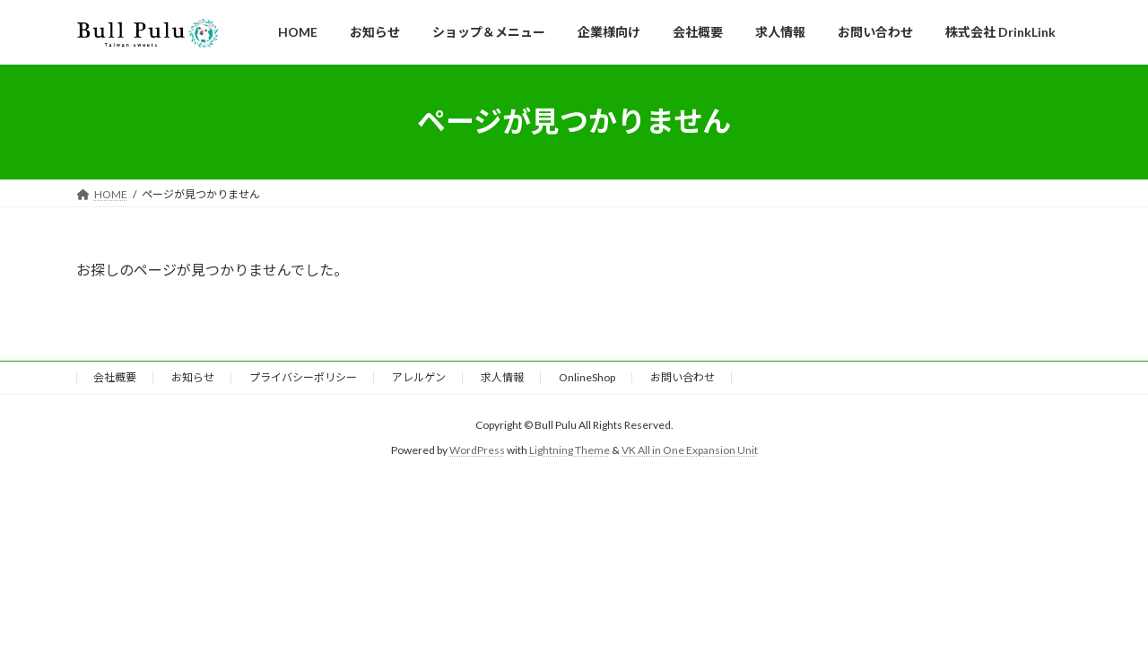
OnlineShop (587, 377)
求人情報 (502, 377)
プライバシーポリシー (303, 377)
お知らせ (192, 377)
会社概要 (114, 377)
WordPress (477, 450)
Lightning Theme (569, 450)
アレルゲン (419, 377)
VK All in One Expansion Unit (690, 450)
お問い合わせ (682, 377)
